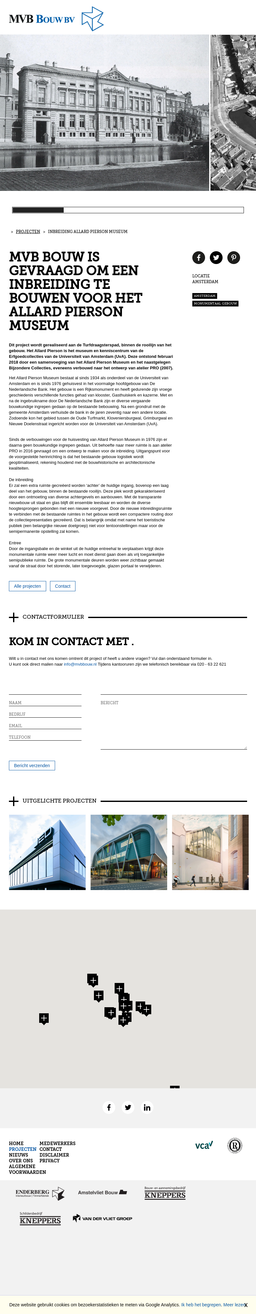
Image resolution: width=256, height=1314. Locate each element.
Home (16, 1143)
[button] (119, 990)
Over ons (21, 1161)
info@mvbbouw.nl (80, 664)
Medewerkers (57, 1143)
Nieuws (18, 1155)
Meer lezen (234, 1304)
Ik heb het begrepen (201, 1304)
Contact (50, 1149)
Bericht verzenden (32, 765)
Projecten (28, 232)
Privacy (49, 1161)
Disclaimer (54, 1155)
